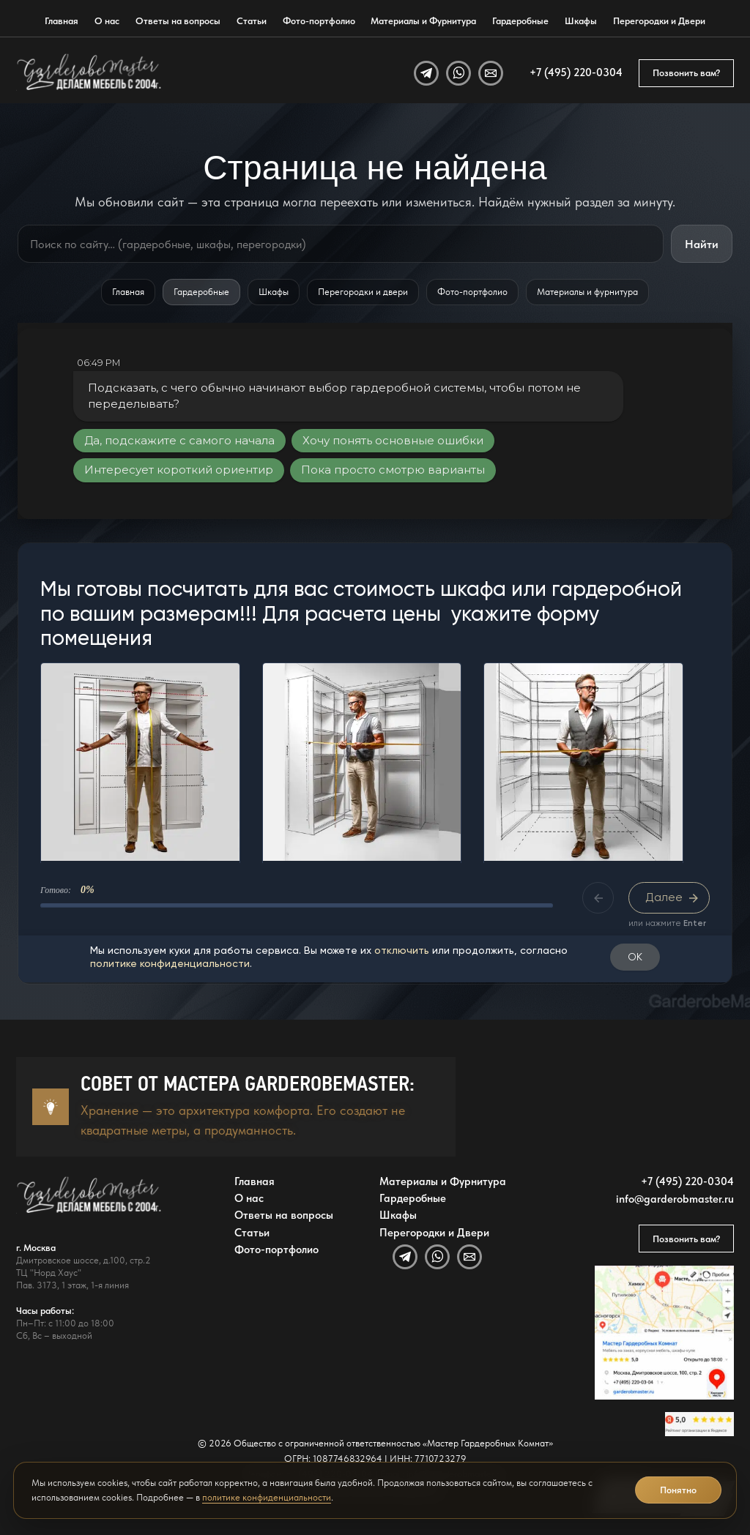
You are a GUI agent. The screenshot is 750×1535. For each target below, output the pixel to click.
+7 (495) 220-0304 (576, 72)
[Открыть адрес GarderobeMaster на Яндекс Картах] (664, 1333)
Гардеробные (520, 20)
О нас (106, 20)
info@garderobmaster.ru (675, 1199)
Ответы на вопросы (177, 20)
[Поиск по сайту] (341, 244)
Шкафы (581, 20)
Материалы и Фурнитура (423, 20)
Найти (702, 244)
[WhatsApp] (458, 73)
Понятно (678, 1489)
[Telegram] (426, 73)
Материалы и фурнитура (587, 291)
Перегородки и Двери (659, 20)
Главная (61, 20)
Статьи (252, 20)
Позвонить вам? (687, 72)
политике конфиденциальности (266, 1497)
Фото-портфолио (319, 20)
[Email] (490, 73)
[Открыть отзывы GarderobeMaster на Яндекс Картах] (699, 1424)
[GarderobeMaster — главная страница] (89, 73)
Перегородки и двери (363, 291)
